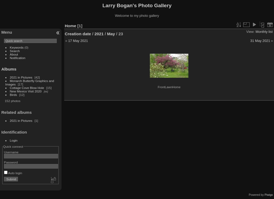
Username (11, 152)
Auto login (13, 173)
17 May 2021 (78, 41)
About (14, 54)
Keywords (17, 47)
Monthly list (264, 32)
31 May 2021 (260, 41)
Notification (17, 58)
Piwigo (269, 194)
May (111, 34)
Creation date (78, 34)
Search (15, 51)
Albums (8, 69)
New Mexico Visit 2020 (26, 91)
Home (70, 26)
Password (11, 162)
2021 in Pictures (21, 77)
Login (14, 140)
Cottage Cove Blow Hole (27, 87)
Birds (13, 94)
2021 (99, 34)
